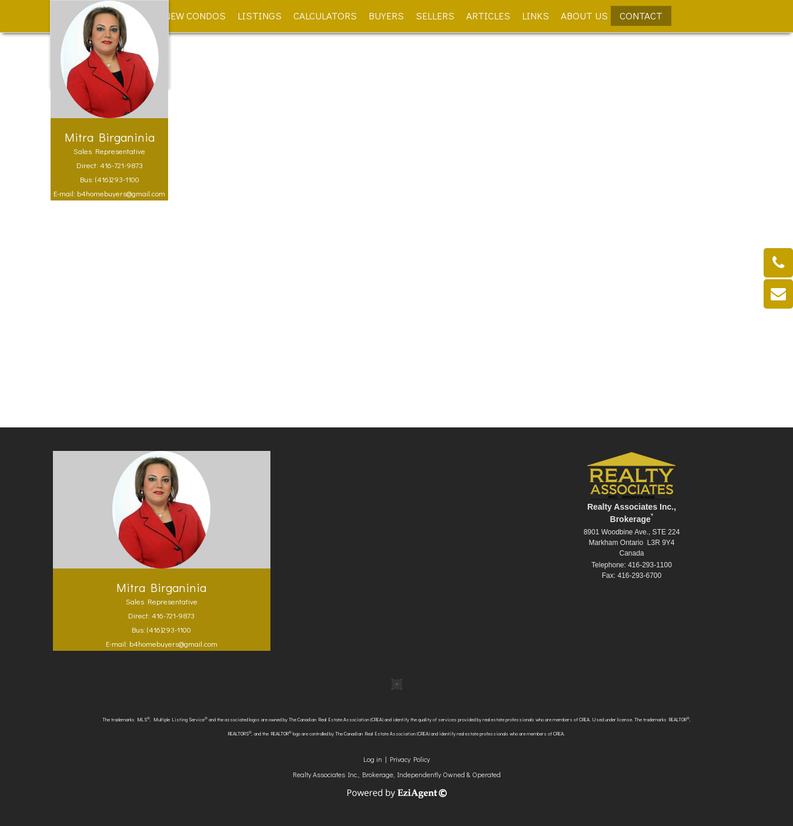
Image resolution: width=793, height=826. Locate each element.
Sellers (435, 15)
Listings (259, 15)
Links (535, 15)
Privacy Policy (410, 759)
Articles (488, 15)
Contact (641, 15)
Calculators (325, 15)
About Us (584, 15)
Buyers (386, 15)
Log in (372, 759)
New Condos (195, 15)
